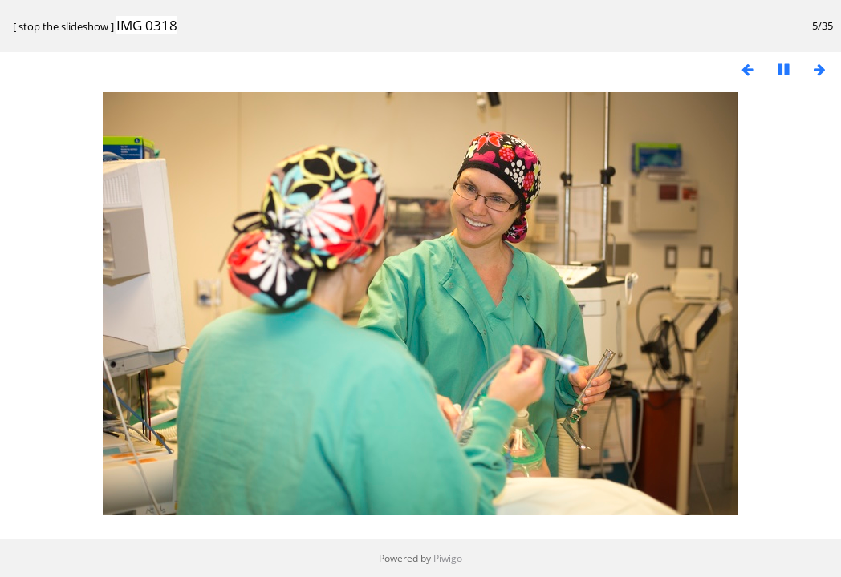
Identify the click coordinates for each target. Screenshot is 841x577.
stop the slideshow (63, 26)
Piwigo (447, 558)
